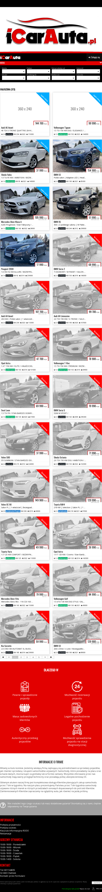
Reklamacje (5, 833)
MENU (2, 62)
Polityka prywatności (10, 824)
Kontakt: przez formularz (12, 875)
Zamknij (97, 883)
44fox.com (96, 888)
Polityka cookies (8, 827)
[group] (51, 26)
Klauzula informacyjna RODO (14, 830)
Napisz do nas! (76, 889)
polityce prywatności (14, 884)
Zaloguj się (94, 57)
